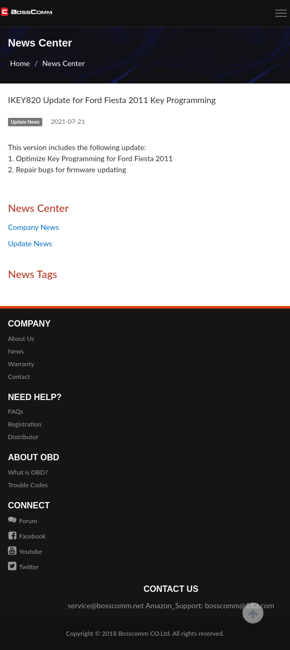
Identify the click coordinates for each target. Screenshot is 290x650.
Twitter (23, 567)
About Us (21, 338)
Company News (33, 226)
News (16, 351)
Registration (24, 424)
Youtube (25, 551)
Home (20, 63)
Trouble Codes (28, 485)
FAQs (15, 411)
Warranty (21, 364)
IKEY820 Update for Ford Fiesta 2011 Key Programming (112, 100)
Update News (30, 243)
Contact (19, 376)
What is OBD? (28, 472)
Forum (22, 521)
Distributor (23, 437)
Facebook (27, 536)
